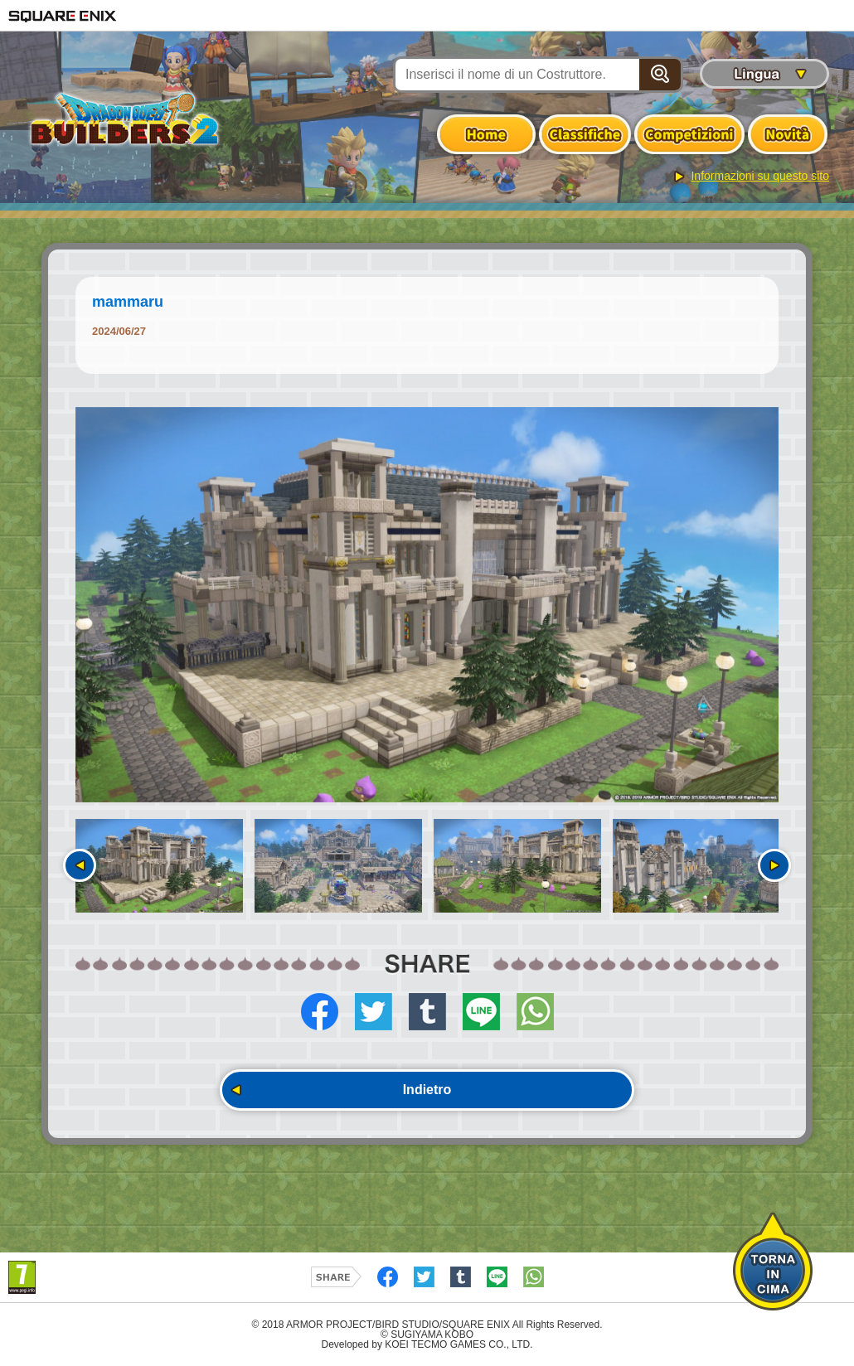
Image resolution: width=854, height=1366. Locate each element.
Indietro (427, 1090)
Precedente (79, 865)
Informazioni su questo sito (760, 175)
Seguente (774, 865)
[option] (427, 604)
